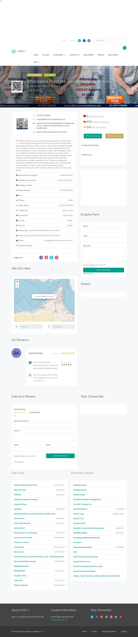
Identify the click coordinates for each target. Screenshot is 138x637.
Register (72, 41)
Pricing (94, 632)
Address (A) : (38, 235)
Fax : (19, 195)
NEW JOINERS (88, 55)
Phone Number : (44, 190)
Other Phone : (44, 205)
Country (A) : (44, 215)
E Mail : (44, 240)
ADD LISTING (113, 55)
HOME (36, 55)
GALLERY (45, 55)
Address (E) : (37, 230)
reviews (100, 127)
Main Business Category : (44, 175)
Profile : (44, 155)
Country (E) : (44, 210)
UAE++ (42, 632)
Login (64, 41)
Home (84, 632)
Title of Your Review (21, 421)
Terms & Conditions (109, 632)
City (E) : (44, 220)
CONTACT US (74, 55)
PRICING (101, 55)
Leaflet (64, 321)
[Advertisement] (69, 19)
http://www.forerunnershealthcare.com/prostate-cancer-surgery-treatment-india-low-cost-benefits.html (56, 125)
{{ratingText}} (35, 412)
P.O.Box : (44, 200)
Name (85, 226)
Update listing (94, 136)
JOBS (37, 62)
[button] (55, 295)
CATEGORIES (59, 55)
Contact (123, 632)
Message (87, 246)
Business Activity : (44, 185)
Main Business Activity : (44, 180)
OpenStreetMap (71, 321)
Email (85, 236)
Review (17, 431)
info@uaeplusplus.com (59, 620)
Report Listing (115, 136)
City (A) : (44, 225)
